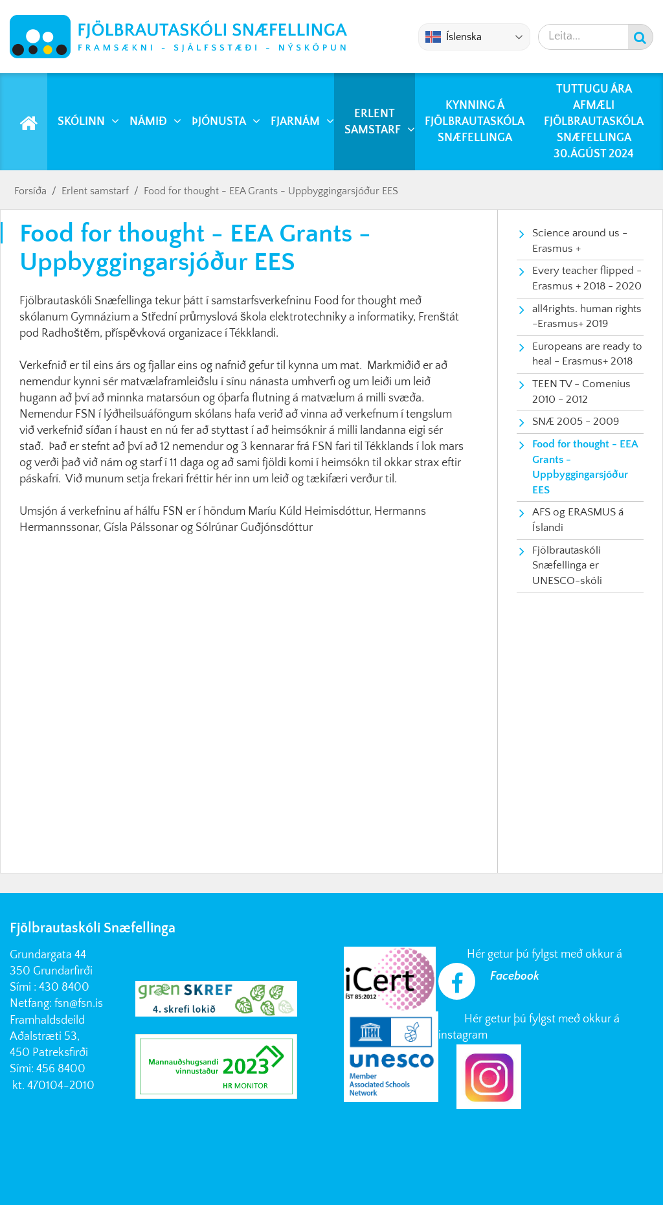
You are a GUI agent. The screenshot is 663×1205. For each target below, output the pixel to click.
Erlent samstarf (95, 191)
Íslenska (453, 37)
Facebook (514, 976)
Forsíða (30, 191)
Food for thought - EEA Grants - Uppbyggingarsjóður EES (271, 191)
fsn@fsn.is (78, 1003)
